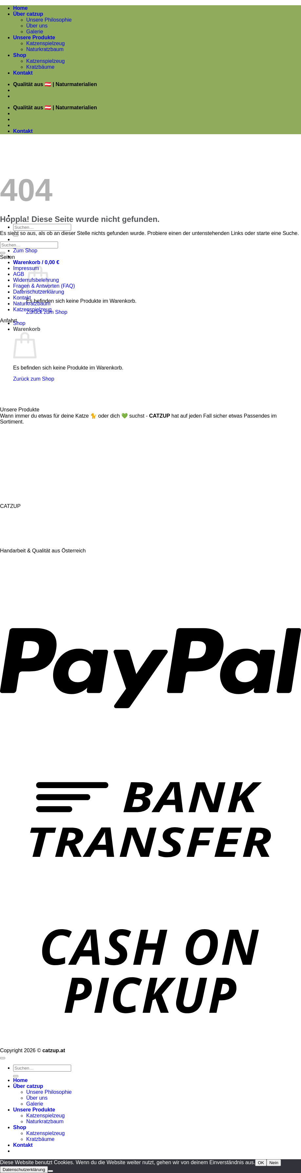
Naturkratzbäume (21, 434)
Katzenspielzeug (45, 43)
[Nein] (50, 1171)
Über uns (37, 25)
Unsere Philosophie (49, 20)
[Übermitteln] (2, 253)
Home (20, 8)
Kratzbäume (40, 67)
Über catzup (28, 14)
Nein (273, 1162)
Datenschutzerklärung (38, 292)
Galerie (34, 31)
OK (261, 1162)
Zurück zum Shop (33, 379)
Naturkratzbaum (45, 49)
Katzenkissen (16, 449)
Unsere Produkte (34, 37)
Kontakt (23, 73)
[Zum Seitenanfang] (2, 1058)
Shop (19, 55)
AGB (18, 274)
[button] (36, 262)
